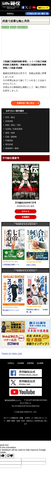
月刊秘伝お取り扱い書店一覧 (37, 14)
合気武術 (9, 121)
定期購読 (25, 217)
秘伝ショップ (43, 8)
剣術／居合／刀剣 (13, 125)
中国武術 (9, 140)
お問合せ (11, 363)
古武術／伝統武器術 (13, 129)
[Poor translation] (10, 456)
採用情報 (30, 363)
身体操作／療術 (22, 27)
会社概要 (40, 363)
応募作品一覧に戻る (25, 103)
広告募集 (20, 363)
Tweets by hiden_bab (11, 353)
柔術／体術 (10, 133)
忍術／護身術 (11, 137)
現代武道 (13, 27)
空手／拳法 (5, 27)
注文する (25, 211)
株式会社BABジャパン (13, 400)
